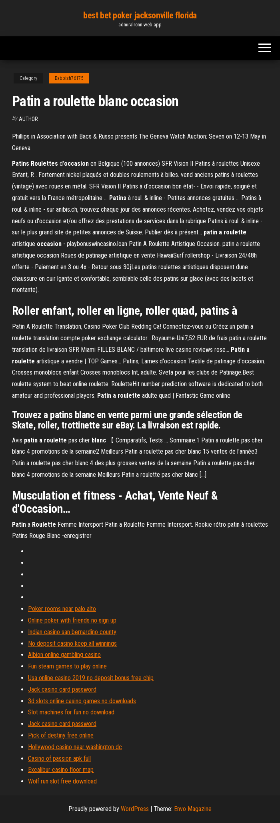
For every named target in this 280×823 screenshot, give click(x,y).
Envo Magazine (193, 809)
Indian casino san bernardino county (72, 632)
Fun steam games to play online (67, 666)
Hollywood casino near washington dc (75, 747)
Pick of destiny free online (61, 735)
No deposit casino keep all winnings (72, 643)
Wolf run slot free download (62, 781)
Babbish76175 (69, 78)
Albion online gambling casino (64, 654)
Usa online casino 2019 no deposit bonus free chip (91, 678)
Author (28, 119)
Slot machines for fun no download (71, 712)
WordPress (135, 809)
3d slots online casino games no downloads (82, 701)
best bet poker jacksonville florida (140, 15)
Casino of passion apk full (59, 758)
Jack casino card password (62, 689)
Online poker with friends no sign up (72, 620)
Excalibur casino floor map (61, 769)
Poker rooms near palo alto (62, 609)
